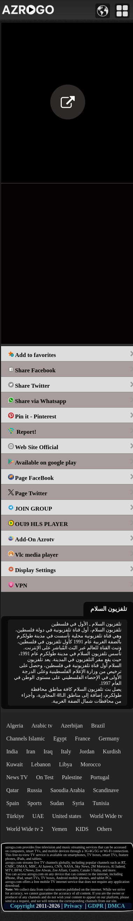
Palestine (72, 777)
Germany (108, 738)
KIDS (81, 829)
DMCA (116, 906)
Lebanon (41, 764)
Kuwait (14, 764)
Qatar (12, 790)
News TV (17, 777)
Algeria (14, 726)
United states (66, 816)
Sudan (57, 803)
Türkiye (15, 816)
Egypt (60, 738)
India (12, 751)
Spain (12, 803)
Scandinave (106, 790)
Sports (34, 803)
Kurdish (112, 751)
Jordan (87, 751)
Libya (65, 764)
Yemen (59, 829)
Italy (66, 751)
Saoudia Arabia (67, 790)
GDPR (95, 906)
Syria (78, 803)
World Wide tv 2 (24, 829)
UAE (38, 816)
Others (104, 829)
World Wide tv (106, 816)
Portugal (99, 777)
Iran (30, 751)
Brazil (98, 726)
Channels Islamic (25, 738)
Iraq (48, 751)
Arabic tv (41, 726)
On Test (44, 777)
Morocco (90, 764)
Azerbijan (72, 726)
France (82, 738)
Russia (34, 790)
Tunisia (101, 803)
